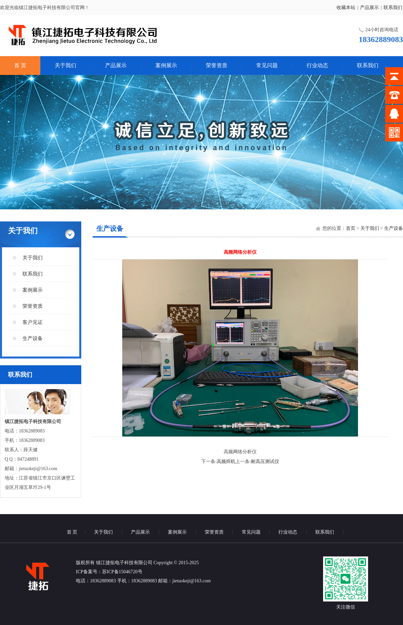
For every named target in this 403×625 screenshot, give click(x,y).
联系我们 (393, 7)
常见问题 (267, 65)
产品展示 (369, 7)
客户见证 (33, 322)
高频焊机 (226, 461)
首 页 (20, 65)
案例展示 (166, 65)
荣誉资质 (216, 65)
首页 (350, 228)
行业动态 (317, 65)
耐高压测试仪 (265, 461)
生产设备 (33, 338)
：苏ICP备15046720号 (119, 571)
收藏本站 (346, 7)
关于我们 (65, 65)
